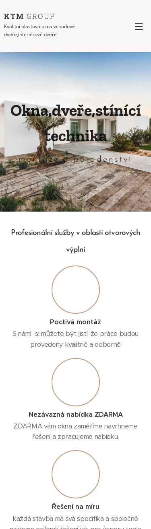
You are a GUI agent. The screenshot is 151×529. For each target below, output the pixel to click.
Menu (139, 26)
